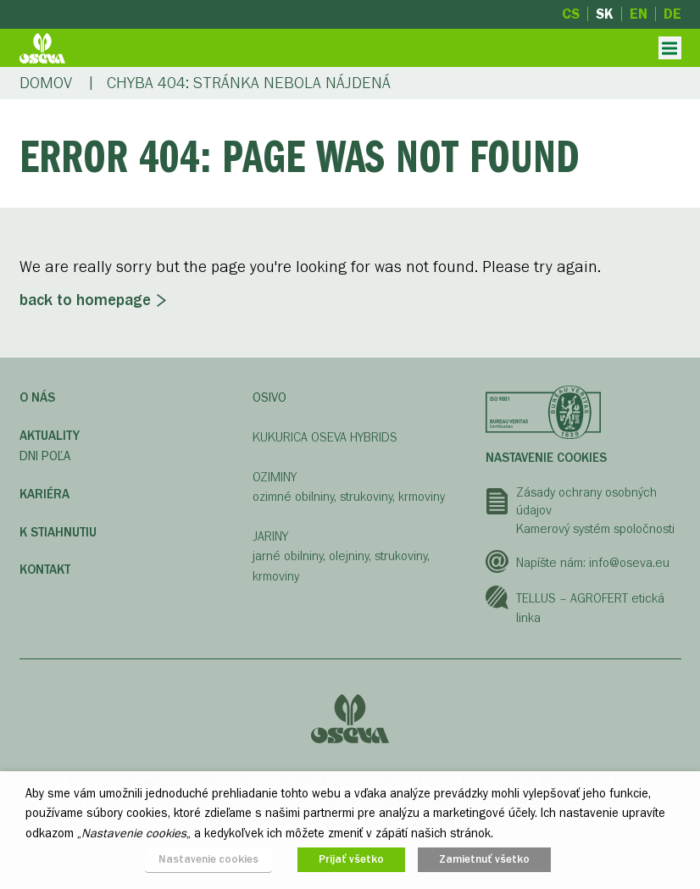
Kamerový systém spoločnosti (595, 528)
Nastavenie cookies (546, 457)
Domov (45, 83)
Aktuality (49, 435)
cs (571, 14)
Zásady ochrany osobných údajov (586, 502)
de (672, 14)
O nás (37, 397)
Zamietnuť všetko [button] (484, 859)
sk (605, 14)
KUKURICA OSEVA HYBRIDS (325, 437)
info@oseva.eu (629, 562)
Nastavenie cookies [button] (208, 859)
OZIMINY (275, 477)
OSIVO (269, 397)
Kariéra (44, 494)
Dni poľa (44, 455)
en (638, 14)
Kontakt (44, 569)
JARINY (270, 536)
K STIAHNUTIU (58, 532)
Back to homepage (85, 300)
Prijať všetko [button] (351, 859)
